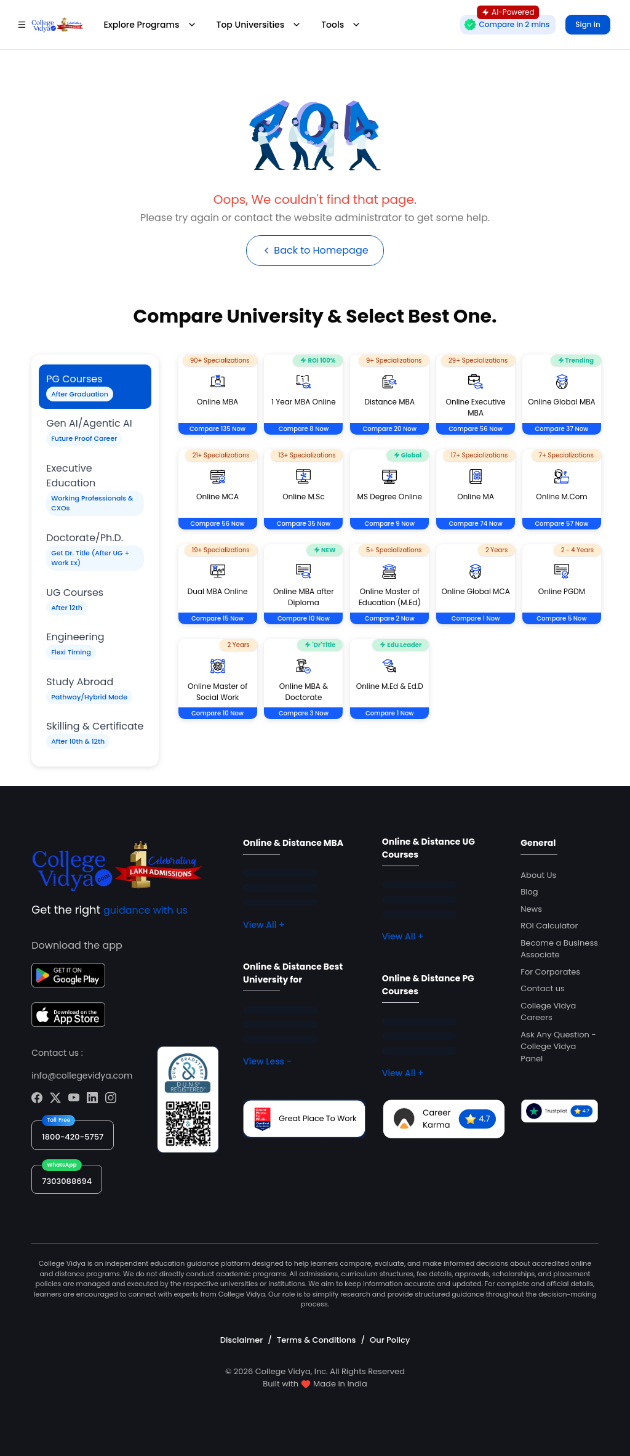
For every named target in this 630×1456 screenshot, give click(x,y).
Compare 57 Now (561, 523)
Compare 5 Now (561, 618)
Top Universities (259, 24)
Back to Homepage (314, 250)
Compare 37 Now (562, 428)
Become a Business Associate (559, 949)
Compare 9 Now (390, 523)
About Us (538, 875)
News (531, 909)
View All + (264, 925)
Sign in (587, 24)
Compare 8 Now (304, 428)
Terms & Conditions (316, 1340)
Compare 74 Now (476, 523)
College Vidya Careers (548, 1012)
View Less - (267, 1061)
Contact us (542, 988)
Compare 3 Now (304, 713)
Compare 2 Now (390, 618)
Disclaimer (241, 1340)
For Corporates (550, 972)
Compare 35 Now (303, 523)
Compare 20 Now (390, 428)
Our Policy (390, 1340)
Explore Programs (149, 24)
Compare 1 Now (476, 618)
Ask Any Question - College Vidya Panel (558, 1046)
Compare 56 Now (476, 428)
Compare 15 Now (217, 618)
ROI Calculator (549, 925)
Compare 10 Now (303, 618)
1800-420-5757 (72, 1137)
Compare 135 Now (217, 428)
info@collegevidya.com (81, 1075)
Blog (529, 892)
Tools (341, 24)
